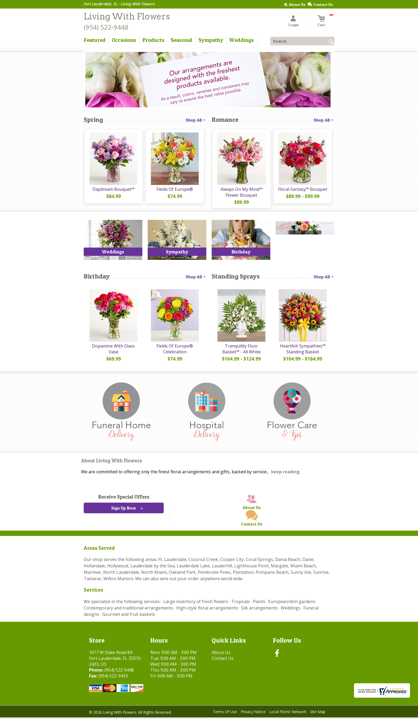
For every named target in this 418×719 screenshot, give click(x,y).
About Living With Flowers (111, 462)
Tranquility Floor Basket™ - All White (241, 350)
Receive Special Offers (123, 498)
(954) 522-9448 (106, 27)
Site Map (317, 713)
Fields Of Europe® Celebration (174, 350)
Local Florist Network (287, 713)
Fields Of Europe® (174, 190)
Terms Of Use (225, 713)
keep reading (285, 473)
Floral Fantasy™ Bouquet (302, 190)
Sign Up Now (123, 509)
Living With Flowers (127, 16)
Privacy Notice (253, 713)
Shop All (196, 120)
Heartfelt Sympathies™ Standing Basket (302, 350)
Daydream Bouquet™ (113, 190)
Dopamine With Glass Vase (113, 350)
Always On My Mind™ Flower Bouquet (241, 193)
